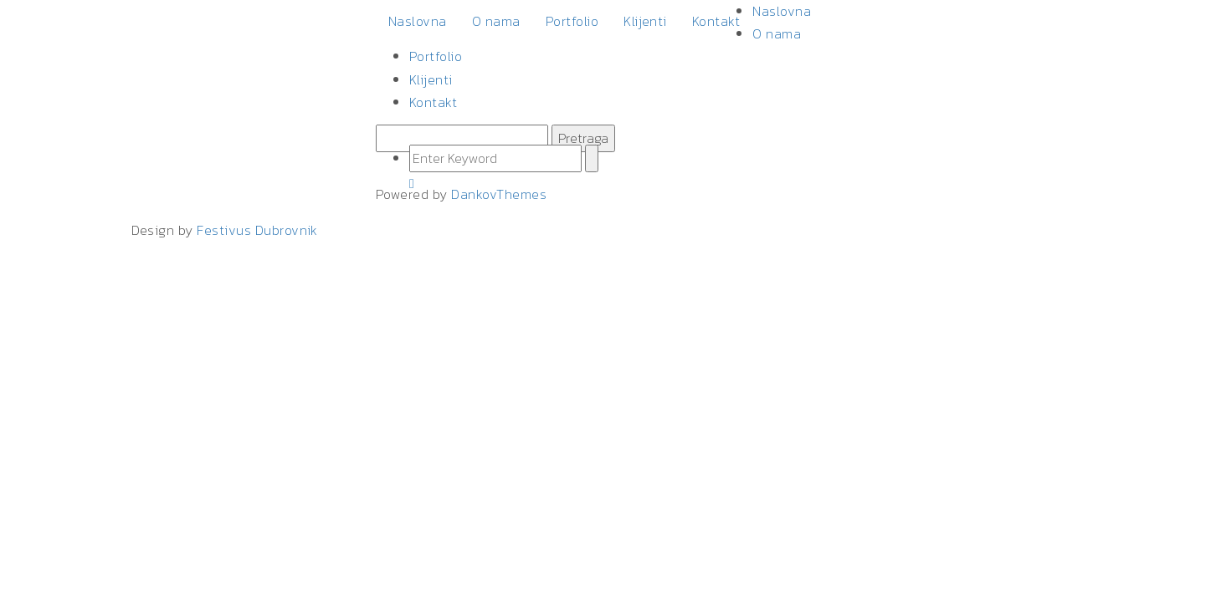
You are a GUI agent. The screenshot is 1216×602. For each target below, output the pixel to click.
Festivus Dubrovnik (257, 230)
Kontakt (716, 21)
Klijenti (645, 21)
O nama (496, 21)
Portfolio (572, 21)
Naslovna (417, 21)
